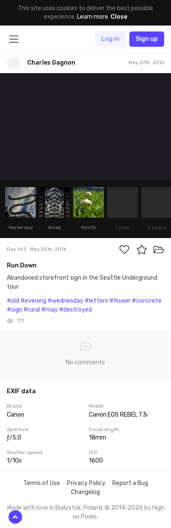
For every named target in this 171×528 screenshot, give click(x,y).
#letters (96, 300)
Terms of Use (41, 483)
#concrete (147, 300)
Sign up (147, 39)
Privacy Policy (86, 483)
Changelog (85, 492)
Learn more (92, 16)
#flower (120, 300)
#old (13, 300)
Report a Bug (130, 483)
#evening (33, 300)
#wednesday (65, 300)
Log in (110, 39)
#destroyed (75, 309)
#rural (31, 309)
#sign (14, 309)
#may (49, 309)
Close (119, 16)
